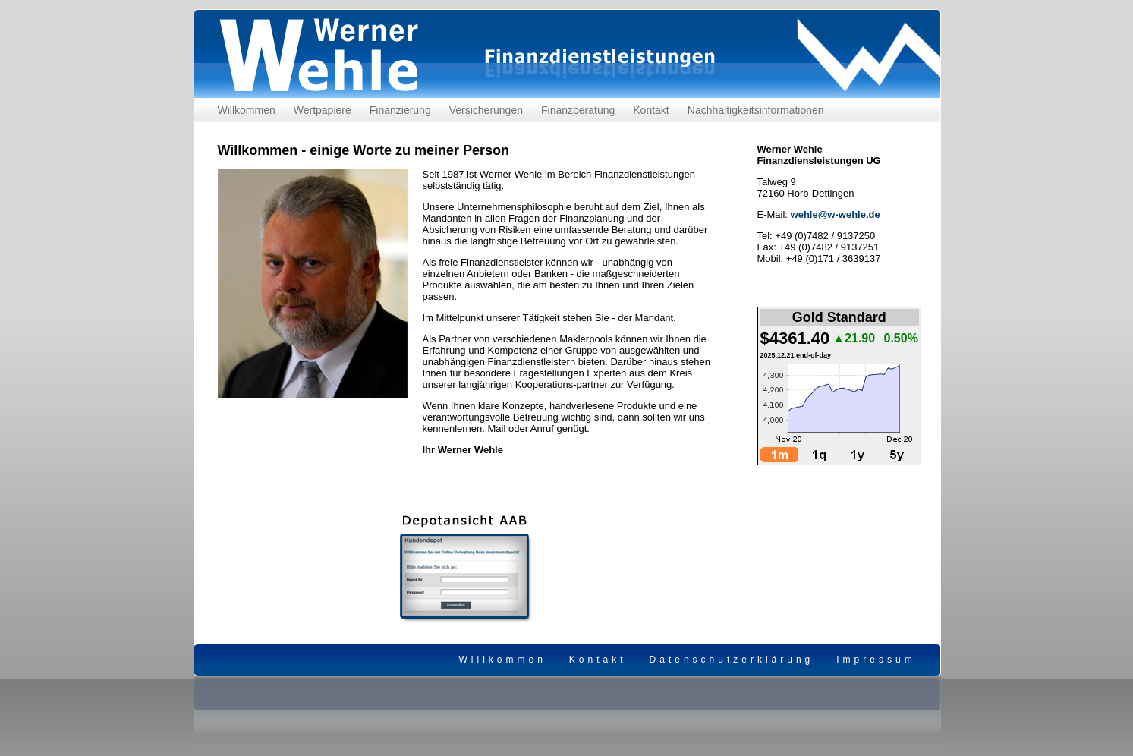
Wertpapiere (322, 110)
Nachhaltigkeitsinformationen (756, 110)
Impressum (875, 659)
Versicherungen (486, 110)
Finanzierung (400, 110)
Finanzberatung (578, 110)
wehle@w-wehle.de (835, 214)
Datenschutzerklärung (732, 659)
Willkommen (246, 110)
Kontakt (651, 110)
